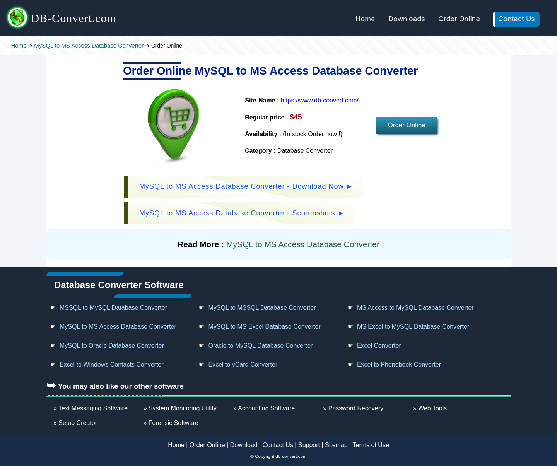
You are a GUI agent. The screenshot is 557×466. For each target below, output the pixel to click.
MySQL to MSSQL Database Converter (262, 307)
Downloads (406, 19)
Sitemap (336, 445)
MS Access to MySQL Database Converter (415, 307)
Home (365, 19)
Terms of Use (371, 445)
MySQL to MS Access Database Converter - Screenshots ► (242, 213)
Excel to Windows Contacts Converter (112, 364)
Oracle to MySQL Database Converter (260, 345)
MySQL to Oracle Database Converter (112, 345)
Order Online (459, 19)
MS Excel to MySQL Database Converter (413, 326)
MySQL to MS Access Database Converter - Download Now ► (246, 186)
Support (309, 445)
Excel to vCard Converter (242, 364)
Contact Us (516, 19)
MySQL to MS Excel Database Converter (264, 326)
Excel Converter (379, 345)
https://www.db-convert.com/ (320, 100)
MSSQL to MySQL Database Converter (113, 307)
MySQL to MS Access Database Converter (89, 45)
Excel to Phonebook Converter (399, 364)
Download (244, 445)
